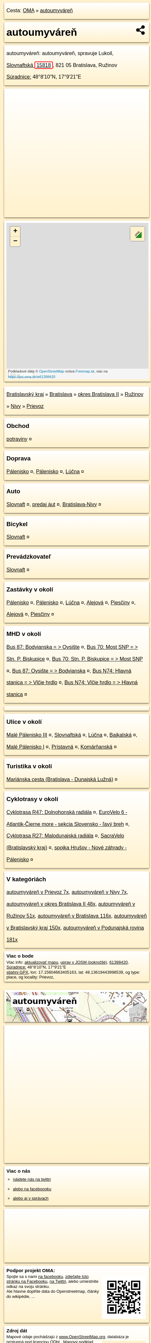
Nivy (16, 406)
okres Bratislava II (98, 394)
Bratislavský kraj (25, 394)
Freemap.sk (85, 371)
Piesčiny (120, 602)
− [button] (15, 241)
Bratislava (60, 394)
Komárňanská (96, 747)
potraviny (16, 439)
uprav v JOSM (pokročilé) (83, 962)
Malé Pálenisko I (25, 747)
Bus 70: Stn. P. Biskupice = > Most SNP (97, 659)
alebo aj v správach (30, 1198)
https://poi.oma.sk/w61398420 (31, 377)
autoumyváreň (56, 10)
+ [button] (15, 231)
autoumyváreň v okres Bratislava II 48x (51, 904)
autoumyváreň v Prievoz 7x (37, 892)
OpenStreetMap (51, 371)
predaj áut (43, 504)
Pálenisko (17, 471)
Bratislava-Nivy (79, 504)
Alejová (94, 602)
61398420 (118, 962)
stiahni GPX (17, 972)
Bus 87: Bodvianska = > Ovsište (43, 647)
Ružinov (134, 394)
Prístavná (63, 747)
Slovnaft (15, 504)
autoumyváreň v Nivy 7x (99, 892)
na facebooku (50, 1276)
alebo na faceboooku (32, 1189)
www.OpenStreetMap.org (82, 1336)
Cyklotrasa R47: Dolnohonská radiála (49, 812)
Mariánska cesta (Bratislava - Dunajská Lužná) (59, 779)
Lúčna (72, 471)
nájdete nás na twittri (32, 1179)
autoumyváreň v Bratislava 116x (74, 916)
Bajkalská (120, 735)
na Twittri (58, 1281)
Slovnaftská (29, 65)
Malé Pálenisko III (26, 735)
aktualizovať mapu (41, 962)
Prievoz (35, 406)
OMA (29, 10)
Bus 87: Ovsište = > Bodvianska (49, 671)
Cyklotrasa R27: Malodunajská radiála (49, 835)
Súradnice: (18, 77)
